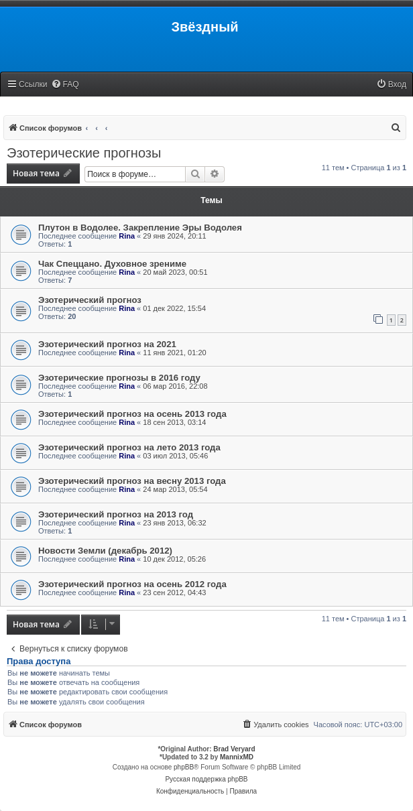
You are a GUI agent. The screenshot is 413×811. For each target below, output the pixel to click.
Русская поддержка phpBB (206, 779)
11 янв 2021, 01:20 (174, 353)
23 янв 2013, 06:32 (174, 523)
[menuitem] (65, 85)
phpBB (184, 767)
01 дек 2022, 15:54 (174, 308)
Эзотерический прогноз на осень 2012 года (132, 584)
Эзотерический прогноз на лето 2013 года (129, 447)
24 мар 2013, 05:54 (175, 489)
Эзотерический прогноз (89, 300)
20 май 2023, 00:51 (175, 272)
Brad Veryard (234, 749)
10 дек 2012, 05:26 (174, 559)
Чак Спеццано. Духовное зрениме (112, 264)
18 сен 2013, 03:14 (174, 422)
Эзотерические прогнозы (84, 153)
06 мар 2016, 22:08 (175, 386)
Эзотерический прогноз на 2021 (107, 344)
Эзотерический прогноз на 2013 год (115, 514)
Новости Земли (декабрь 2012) (105, 551)
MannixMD (236, 757)
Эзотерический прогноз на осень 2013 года (132, 414)
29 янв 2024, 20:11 (174, 236)
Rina (127, 236)
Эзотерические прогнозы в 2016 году (119, 378)
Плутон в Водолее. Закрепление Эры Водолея (140, 228)
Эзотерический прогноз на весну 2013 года (132, 481)
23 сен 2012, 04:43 (174, 592)
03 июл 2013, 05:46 (175, 456)
